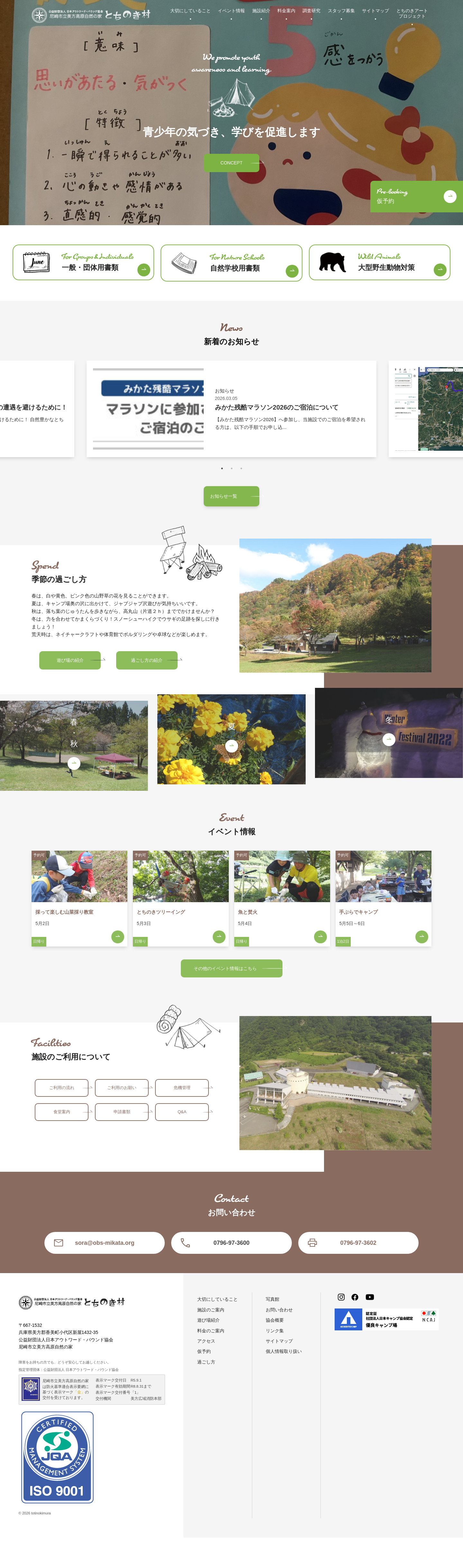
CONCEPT (231, 162)
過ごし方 (206, 1368)
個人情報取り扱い (284, 1357)
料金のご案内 (210, 1337)
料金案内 (286, 10)
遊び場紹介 (208, 1326)
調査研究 (311, 10)
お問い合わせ (279, 1316)
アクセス (206, 1347)
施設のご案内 (210, 1316)
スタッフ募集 (341, 10)
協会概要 (275, 1326)
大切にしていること (190, 10)
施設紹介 (261, 10)
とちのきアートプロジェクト (412, 13)
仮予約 (204, 1357)
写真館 (272, 1305)
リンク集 (275, 1337)
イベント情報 (231, 10)
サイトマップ (375, 10)
